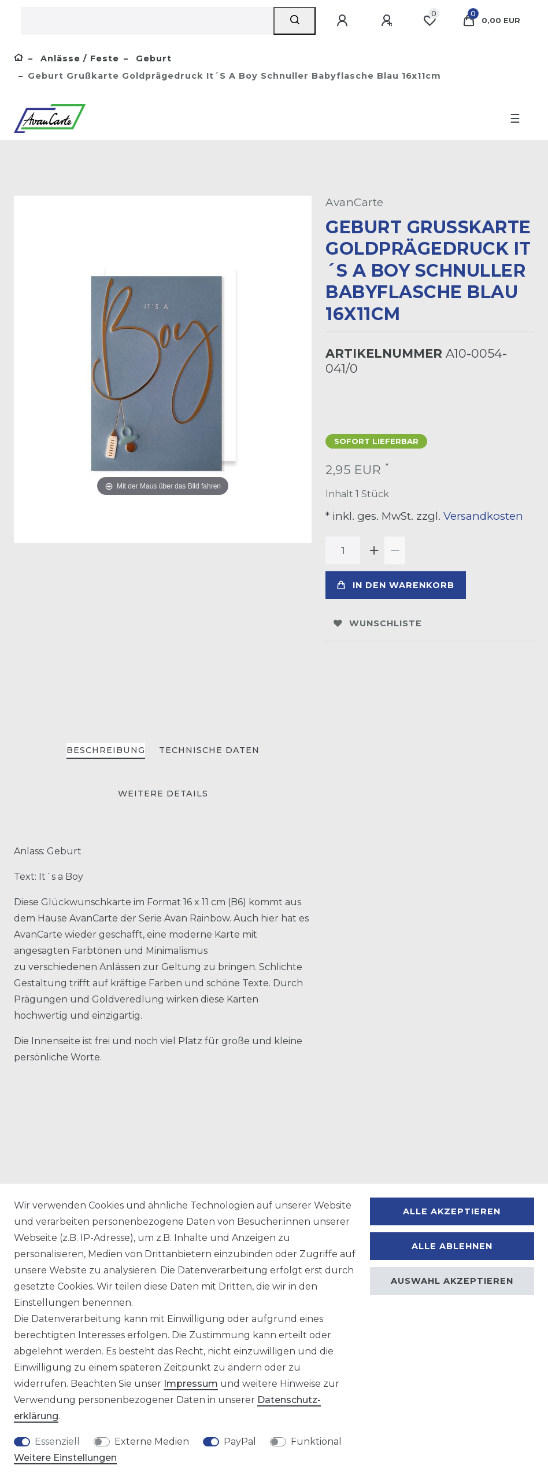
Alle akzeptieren (452, 1211)
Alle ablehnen (452, 1246)
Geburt (152, 58)
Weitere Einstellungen (65, 1457)
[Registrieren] (388, 21)
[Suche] (294, 21)
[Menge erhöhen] (374, 550)
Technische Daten (209, 750)
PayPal (240, 1441)
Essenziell (57, 1441)
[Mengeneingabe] (342, 550)
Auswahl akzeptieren (452, 1281)
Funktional (316, 1441)
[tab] (106, 751)
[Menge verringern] (394, 550)
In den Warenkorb (395, 585)
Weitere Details (163, 793)
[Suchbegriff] (147, 21)
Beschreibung (105, 750)
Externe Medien (151, 1441)
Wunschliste (378, 623)
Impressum (191, 1383)
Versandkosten (481, 516)
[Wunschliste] (429, 21)
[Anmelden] (344, 21)
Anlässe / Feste (78, 58)
